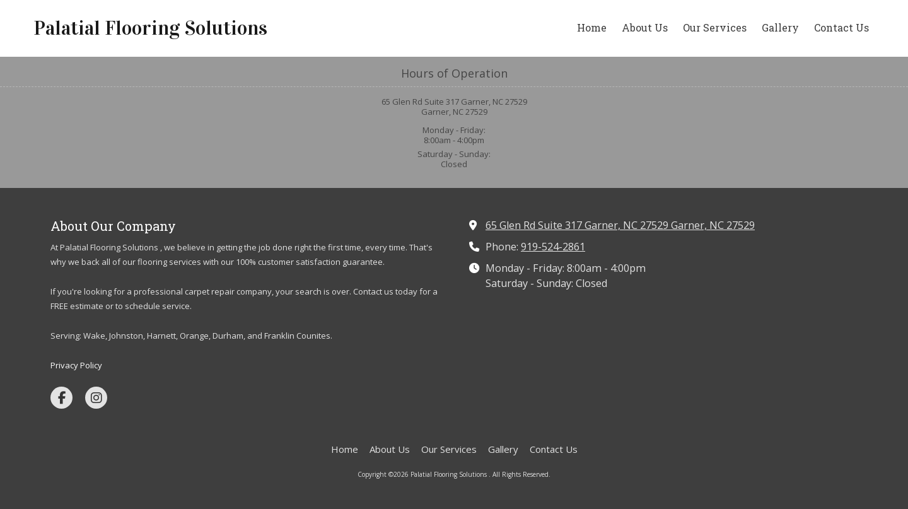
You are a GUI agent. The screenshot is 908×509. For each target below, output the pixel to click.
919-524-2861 (553, 247)
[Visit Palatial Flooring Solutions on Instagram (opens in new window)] (96, 398)
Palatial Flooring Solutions (150, 28)
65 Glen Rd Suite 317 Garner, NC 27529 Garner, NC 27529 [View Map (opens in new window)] (620, 225)
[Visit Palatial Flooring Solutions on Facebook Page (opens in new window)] (61, 398)
